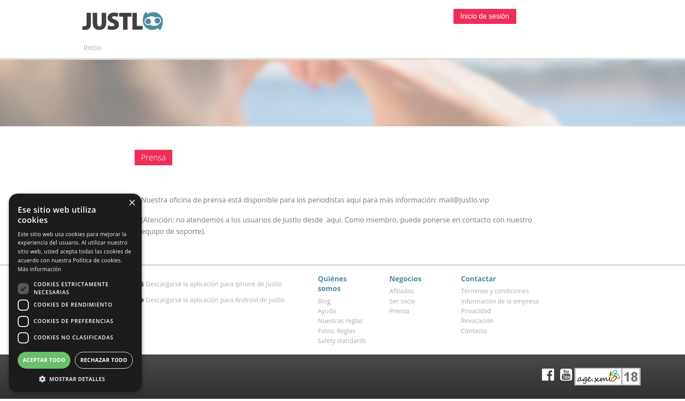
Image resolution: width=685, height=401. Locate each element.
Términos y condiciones (495, 291)
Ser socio (402, 301)
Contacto (474, 331)
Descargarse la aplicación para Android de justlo (212, 300)
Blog (324, 301)
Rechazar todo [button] (103, 360)
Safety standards (342, 340)
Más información (39, 269)
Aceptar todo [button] (44, 360)
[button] (75, 378)
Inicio (92, 47)
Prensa (399, 311)
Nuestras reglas (340, 320)
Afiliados (401, 291)
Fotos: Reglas (337, 331)
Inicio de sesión (485, 16)
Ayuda (327, 311)
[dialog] (75, 293)
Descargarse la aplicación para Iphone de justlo (210, 284)
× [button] (131, 203)
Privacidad (476, 311)
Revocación (477, 320)
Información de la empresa (499, 301)
